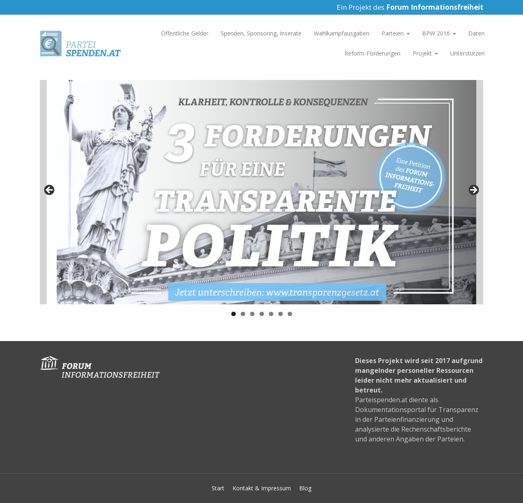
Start (218, 488)
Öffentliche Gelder (184, 33)
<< (50, 190)
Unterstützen (467, 53)
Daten (476, 33)
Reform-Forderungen (372, 53)
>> (473, 190)
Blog (305, 488)
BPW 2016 (436, 33)
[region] (261, 192)
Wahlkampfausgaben (341, 33)
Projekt (422, 53)
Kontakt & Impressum (261, 488)
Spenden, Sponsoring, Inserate (261, 33)
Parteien (393, 33)
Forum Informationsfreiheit (434, 7)
